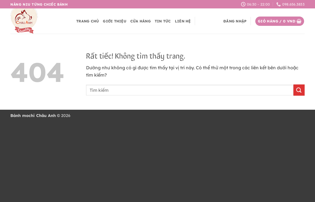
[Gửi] (299, 89)
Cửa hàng (140, 21)
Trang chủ (87, 21)
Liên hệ (183, 21)
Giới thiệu (114, 21)
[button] (234, 21)
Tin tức (163, 21)
